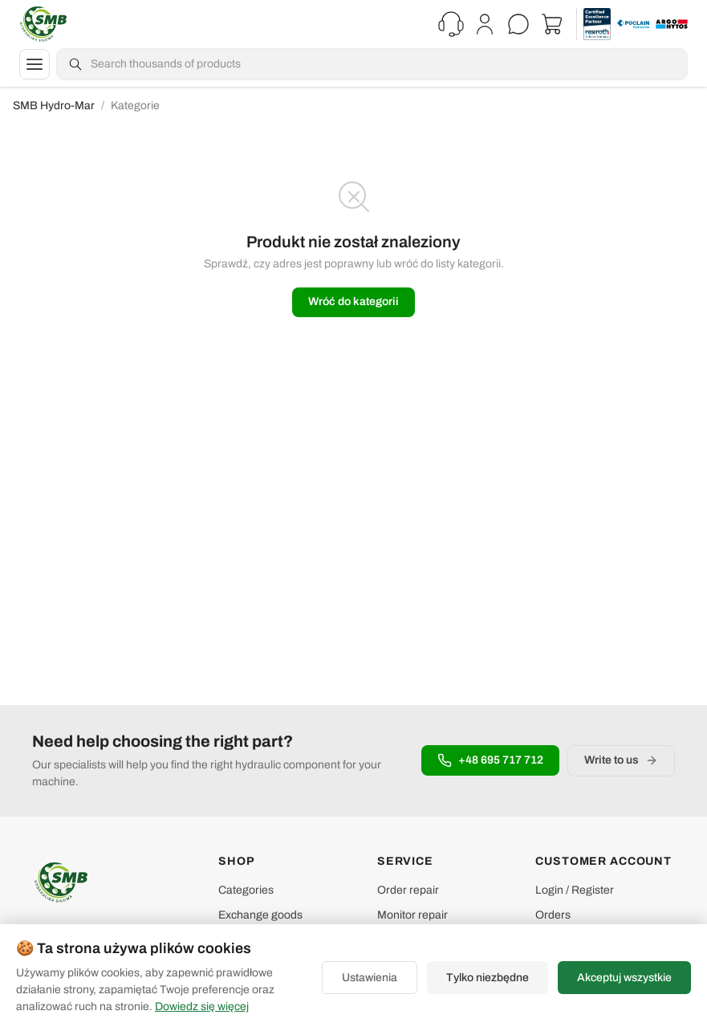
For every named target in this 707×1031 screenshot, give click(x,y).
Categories (246, 890)
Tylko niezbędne (487, 978)
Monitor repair (412, 915)
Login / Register (574, 890)
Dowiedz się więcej (202, 1006)
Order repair (408, 890)
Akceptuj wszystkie (624, 978)
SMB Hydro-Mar (54, 106)
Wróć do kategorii (353, 301)
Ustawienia (369, 978)
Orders (553, 915)
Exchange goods (260, 915)
